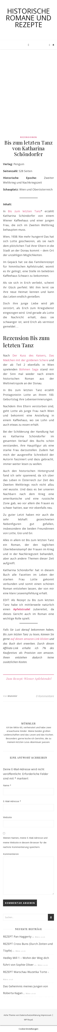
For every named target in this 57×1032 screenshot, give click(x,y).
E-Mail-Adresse (12, 801)
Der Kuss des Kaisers (29, 355)
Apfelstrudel (21, 609)
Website (7, 817)
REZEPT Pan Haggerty (17, 936)
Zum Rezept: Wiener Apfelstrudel (28, 678)
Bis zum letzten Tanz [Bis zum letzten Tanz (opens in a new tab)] (24, 211)
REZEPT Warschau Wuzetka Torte (25, 972)
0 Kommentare (45, 696)
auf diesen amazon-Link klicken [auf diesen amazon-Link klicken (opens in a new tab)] (29, 639)
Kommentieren (11, 853)
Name (7, 785)
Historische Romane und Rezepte (28, 18)
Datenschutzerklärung (30, 1015)
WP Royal (28, 1019)
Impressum (46, 1015)
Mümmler (12, 696)
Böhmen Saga (28, 369)
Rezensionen (28, 137)
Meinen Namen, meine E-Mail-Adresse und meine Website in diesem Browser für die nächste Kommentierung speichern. (25, 842)
